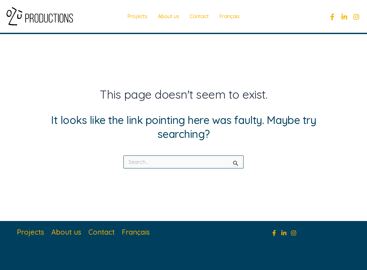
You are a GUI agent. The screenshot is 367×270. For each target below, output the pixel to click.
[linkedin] (344, 17)
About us (168, 16)
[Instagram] (356, 17)
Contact (199, 16)
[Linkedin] (284, 233)
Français (229, 16)
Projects (137, 16)
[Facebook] (332, 17)
